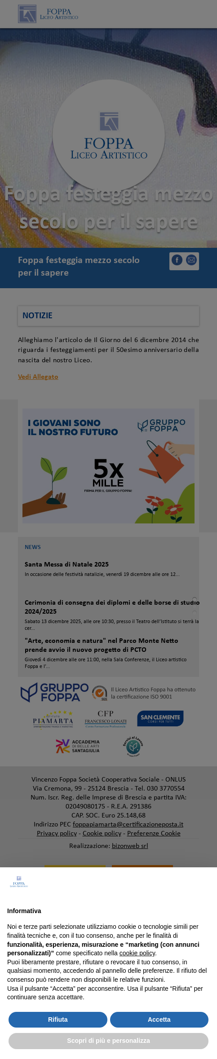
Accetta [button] (159, 1019)
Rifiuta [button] (58, 1019)
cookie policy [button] (137, 953)
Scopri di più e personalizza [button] (108, 1040)
